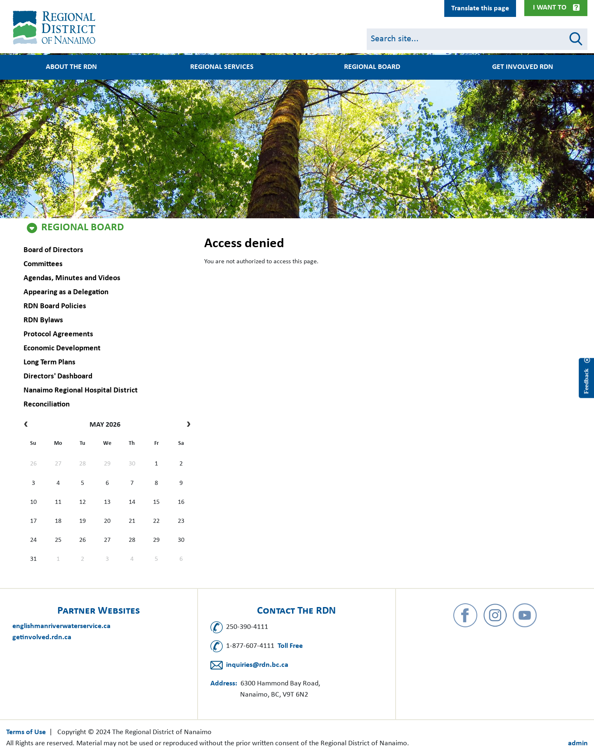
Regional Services (222, 67)
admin (578, 743)
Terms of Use (26, 732)
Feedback (586, 381)
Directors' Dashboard (57, 376)
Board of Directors (52, 250)
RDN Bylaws (42, 320)
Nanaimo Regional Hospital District (80, 391)
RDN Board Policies (54, 306)
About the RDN (71, 67)
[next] (186, 425)
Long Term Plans (49, 362)
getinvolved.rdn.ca (41, 637)
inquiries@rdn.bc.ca (257, 665)
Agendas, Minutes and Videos (71, 278)
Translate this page (480, 8)
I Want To (549, 8)
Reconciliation (46, 405)
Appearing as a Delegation (65, 292)
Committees (42, 264)
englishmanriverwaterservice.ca (61, 626)
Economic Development (61, 348)
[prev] (28, 425)
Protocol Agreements (57, 334)
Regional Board (82, 227)
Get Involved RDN (522, 67)
